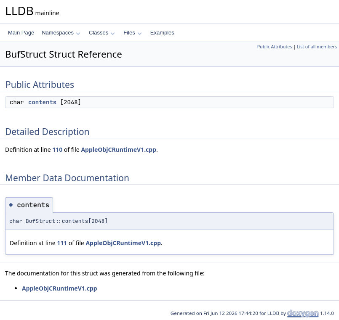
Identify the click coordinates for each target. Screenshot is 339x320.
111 (62, 243)
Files (132, 32)
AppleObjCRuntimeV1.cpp (118, 149)
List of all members (317, 47)
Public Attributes (274, 47)
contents (42, 102)
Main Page (21, 32)
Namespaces (61, 32)
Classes (102, 32)
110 (57, 149)
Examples (162, 32)
